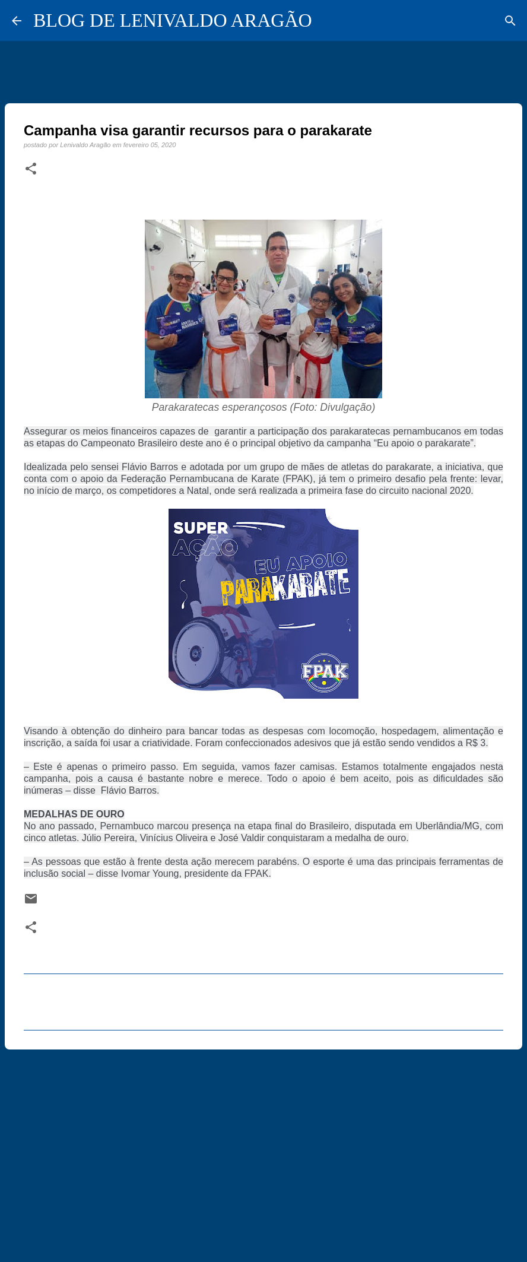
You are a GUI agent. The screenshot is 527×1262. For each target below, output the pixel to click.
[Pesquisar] (510, 21)
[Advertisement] (263, 1150)
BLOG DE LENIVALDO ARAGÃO (172, 20)
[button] (31, 169)
